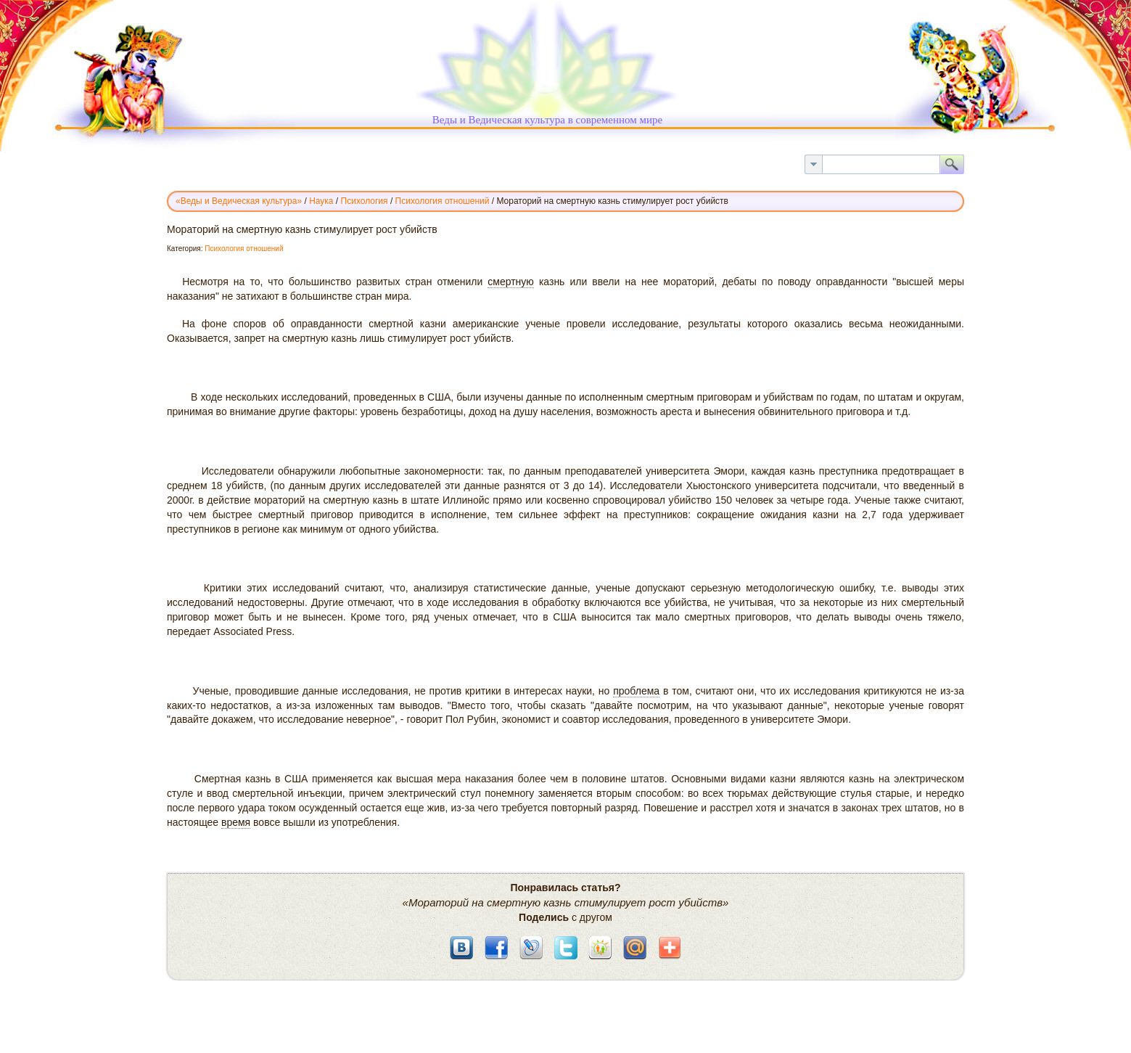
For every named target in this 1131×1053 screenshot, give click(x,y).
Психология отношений (244, 249)
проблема (636, 691)
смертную (511, 281)
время (235, 822)
